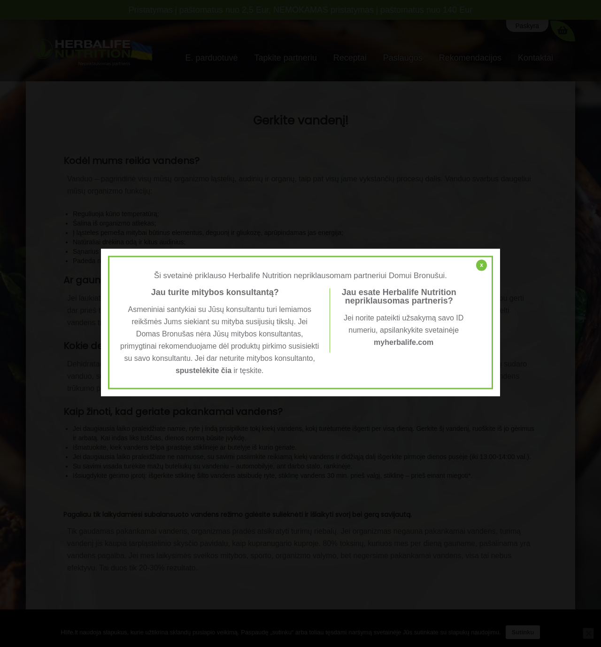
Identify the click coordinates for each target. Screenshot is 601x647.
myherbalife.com (403, 342)
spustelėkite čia (203, 370)
